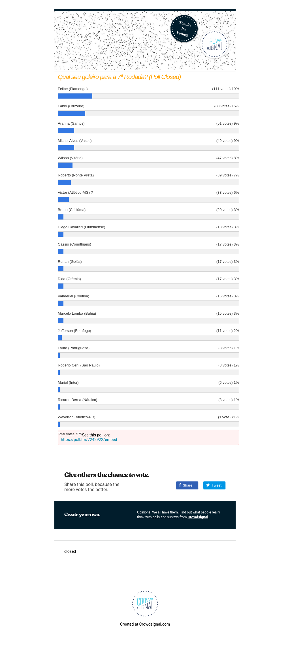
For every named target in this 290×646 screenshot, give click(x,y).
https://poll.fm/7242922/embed (89, 439)
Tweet (213, 485)
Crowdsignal (197, 517)
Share (185, 485)
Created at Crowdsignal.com (145, 624)
